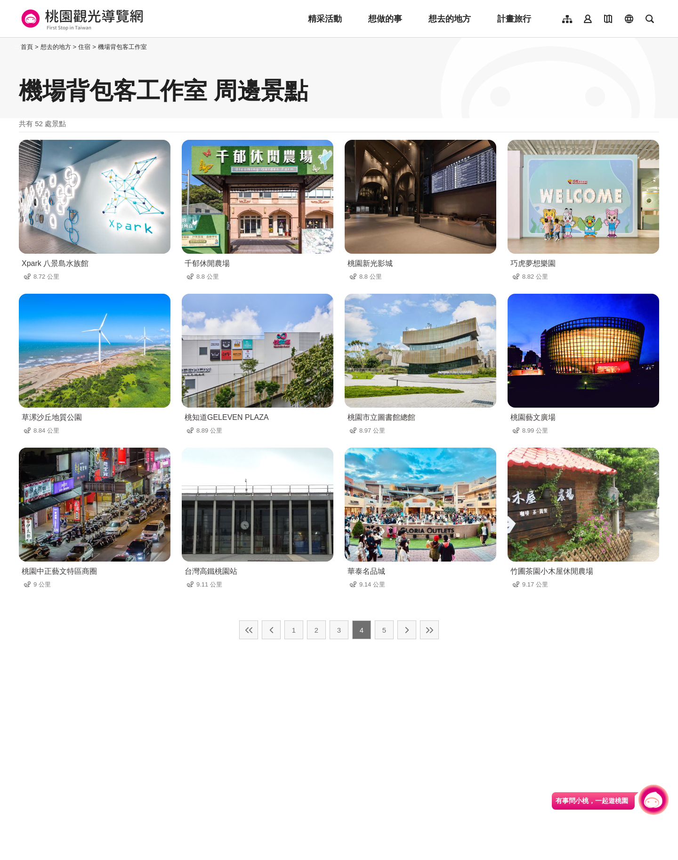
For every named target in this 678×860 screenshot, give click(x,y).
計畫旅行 (514, 19)
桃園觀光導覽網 (81, 19)
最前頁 (248, 629)
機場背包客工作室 (122, 46)
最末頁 (429, 629)
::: (16, 46)
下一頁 (406, 629)
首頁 (27, 46)
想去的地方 (449, 19)
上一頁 (271, 629)
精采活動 (325, 19)
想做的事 (385, 19)
